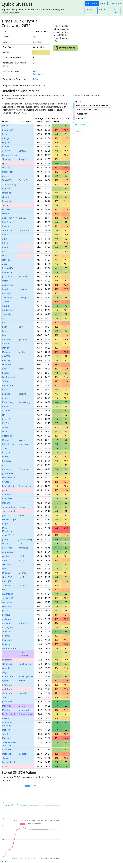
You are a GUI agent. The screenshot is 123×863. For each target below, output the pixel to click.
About (89, 9)
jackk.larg (6, 644)
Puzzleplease (8, 435)
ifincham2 (7, 684)
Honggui (6, 259)
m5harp (6, 502)
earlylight (6, 452)
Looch (5, 335)
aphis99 (6, 150)
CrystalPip (7, 481)
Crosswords (91, 3)
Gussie (5, 427)
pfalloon (6, 729)
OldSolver (6, 564)
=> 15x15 (115, 11)
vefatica (6, 556)
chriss (5, 255)
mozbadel (7, 753)
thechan (6, 718)
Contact (102, 9)
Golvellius (7, 209)
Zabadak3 (6, 585)
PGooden (6, 410)
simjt (4, 672)
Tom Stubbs (7, 230)
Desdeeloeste (8, 486)
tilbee (5, 234)
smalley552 (7, 598)
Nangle (5, 431)
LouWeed (6, 289)
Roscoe (5, 226)
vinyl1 (21, 577)
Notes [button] (77, 131)
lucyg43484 (7, 268)
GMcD (5, 389)
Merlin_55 (7, 705)
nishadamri (7, 623)
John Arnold (7, 473)
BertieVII (6, 614)
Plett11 (22, 515)
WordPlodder (8, 676)
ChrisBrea (6, 460)
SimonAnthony (9, 184)
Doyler (5, 589)
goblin (5, 523)
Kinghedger (7, 201)
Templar (22, 507)
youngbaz (7, 668)
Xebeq (5, 697)
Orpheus (37, 42)
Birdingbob (7, 627)
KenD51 (6, 423)
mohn (5, 125)
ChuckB (6, 305)
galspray (23, 339)
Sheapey (6, 159)
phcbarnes (7, 701)
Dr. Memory (7, 659)
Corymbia (6, 469)
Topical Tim (7, 180)
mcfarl (5, 766)
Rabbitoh (6, 339)
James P (6, 419)
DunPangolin (8, 377)
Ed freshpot (7, 272)
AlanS (5, 247)
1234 (4, 448)
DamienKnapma (10, 519)
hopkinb (6, 393)
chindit (5, 197)
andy (4, 264)
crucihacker (7, 593)
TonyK (5, 734)
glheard (6, 188)
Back (4, 861)
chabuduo (7, 693)
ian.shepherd (8, 762)
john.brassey (8, 552)
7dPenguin (7, 297)
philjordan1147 (9, 217)
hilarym (6, 146)
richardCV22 (8, 535)
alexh (4, 238)
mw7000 (6, 356)
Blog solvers (30, 95)
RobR (4, 368)
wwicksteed (7, 602)
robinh (5, 406)
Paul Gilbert (7, 129)
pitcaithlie (7, 276)
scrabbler (6, 192)
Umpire (5, 213)
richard (5, 176)
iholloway (6, 619)
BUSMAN (23, 217)
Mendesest (24, 710)
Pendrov (6, 635)
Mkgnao (6, 572)
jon (3, 414)
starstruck (7, 664)
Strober (5, 205)
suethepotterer (9, 648)
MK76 (5, 243)
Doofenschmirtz (9, 714)
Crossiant (6, 360)
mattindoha (7, 494)
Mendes (6, 710)
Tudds (5, 381)
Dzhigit (5, 347)
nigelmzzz (7, 498)
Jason (4, 134)
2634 (35, 79)
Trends (102, 3)
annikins (6, 631)
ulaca (4, 560)
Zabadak (23, 585)
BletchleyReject (26, 676)
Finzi (4, 331)
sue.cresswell (8, 511)
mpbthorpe (7, 689)
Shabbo (6, 373)
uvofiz (5, 398)
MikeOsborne (8, 222)
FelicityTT (6, 606)
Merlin (22, 705)
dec (4, 465)
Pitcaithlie (23, 276)
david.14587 (8, 749)
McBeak (6, 352)
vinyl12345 (7, 577)
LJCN (4, 163)
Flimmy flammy (9, 155)
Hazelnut (6, 738)
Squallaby (6, 314)
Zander (5, 301)
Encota (5, 343)
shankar (6, 758)
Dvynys (5, 440)
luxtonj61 (6, 581)
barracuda (7, 547)
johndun (6, 539)
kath (4, 568)
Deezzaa (6, 543)
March (5, 280)
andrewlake (7, 285)
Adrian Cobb (8, 385)
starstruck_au (25, 664)
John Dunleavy (25, 539)
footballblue (8, 310)
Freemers (6, 364)
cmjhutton (7, 142)
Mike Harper (8, 444)
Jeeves (5, 610)
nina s (5, 322)
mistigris (6, 138)
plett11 (5, 515)
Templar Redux (9, 507)
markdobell (7, 171)
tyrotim (5, 680)
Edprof (5, 456)
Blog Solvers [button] (81, 124)
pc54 (4, 490)
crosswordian (8, 477)
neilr (4, 326)
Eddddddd (7, 293)
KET (4, 318)
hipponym (7, 640)
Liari (4, 251)
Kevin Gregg (8, 402)
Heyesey (6, 167)
